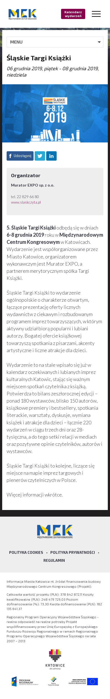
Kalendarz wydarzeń (73, 14)
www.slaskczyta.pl (26, 202)
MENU (16, 41)
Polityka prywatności (72, 552)
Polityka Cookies (26, 552)
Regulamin (54, 560)
